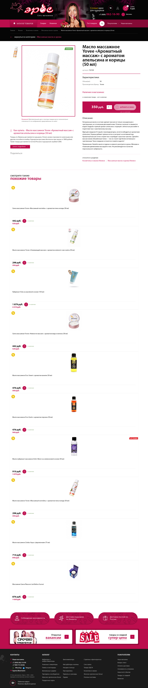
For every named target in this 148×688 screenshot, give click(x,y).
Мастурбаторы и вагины (71, 664)
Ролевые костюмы (90, 677)
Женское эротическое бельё (93, 674)
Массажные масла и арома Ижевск (122, 161)
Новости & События (124, 672)
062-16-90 (108, 14)
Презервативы (68, 671)
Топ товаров (92, 23)
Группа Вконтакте (17, 671)
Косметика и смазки (32, 30)
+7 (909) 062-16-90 (18, 663)
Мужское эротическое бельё (51, 677)
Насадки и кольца (68, 668)
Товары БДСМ (88, 668)
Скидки (43, 23)
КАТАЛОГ (23, 23)
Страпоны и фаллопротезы (92, 659)
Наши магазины (126, 23)
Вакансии (121, 679)
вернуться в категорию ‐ (35, 37)
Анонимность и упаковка (126, 669)
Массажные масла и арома (50, 30)
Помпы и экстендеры (49, 668)
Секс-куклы (87, 664)
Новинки (53, 23)
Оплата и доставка (123, 666)
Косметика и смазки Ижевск (93, 161)
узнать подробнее (20, 147)
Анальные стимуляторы (50, 664)
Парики (65, 677)
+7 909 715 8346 (19, 665)
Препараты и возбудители (50, 674)
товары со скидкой (105, 637)
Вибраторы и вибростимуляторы (48, 660)
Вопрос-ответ (122, 663)
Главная (12, 30)
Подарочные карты (48, 680)
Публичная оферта (23, 681)
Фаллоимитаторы (68, 659)
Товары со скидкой (124, 675)
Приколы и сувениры (70, 674)
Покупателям (113, 23)
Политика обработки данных (27, 684)
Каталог (20, 30)
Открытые (39, 637)
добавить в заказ (124, 107)
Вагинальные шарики (49, 671)
